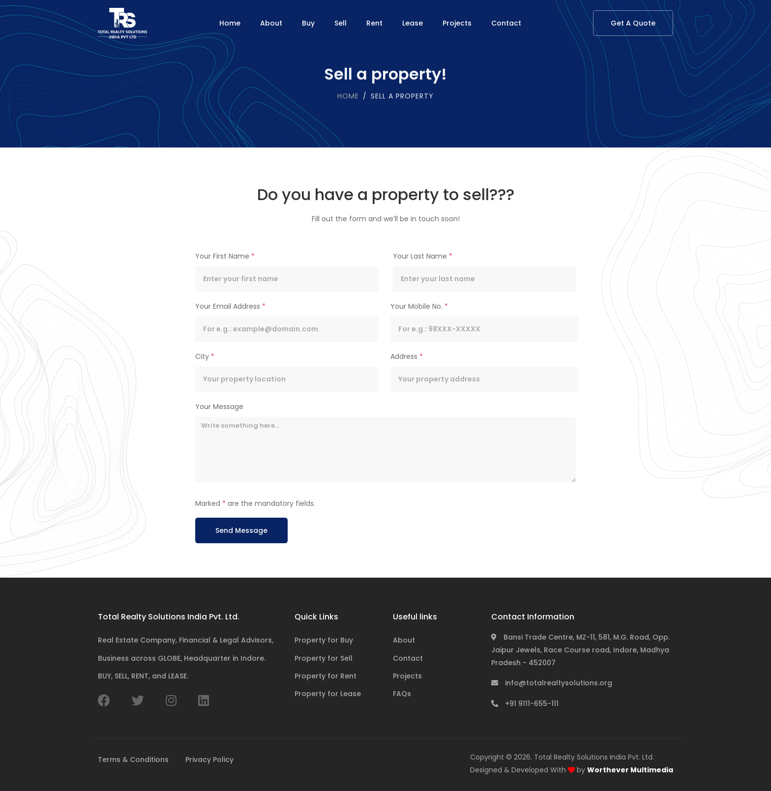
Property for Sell (324, 658)
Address (406, 356)
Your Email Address (230, 306)
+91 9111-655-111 (525, 703)
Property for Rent (325, 676)
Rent (374, 23)
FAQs (402, 694)
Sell (340, 23)
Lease (412, 23)
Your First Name (225, 256)
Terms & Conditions (133, 759)
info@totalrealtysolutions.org (551, 683)
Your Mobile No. (419, 306)
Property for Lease (328, 694)
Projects (457, 23)
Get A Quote (633, 23)
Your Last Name (422, 256)
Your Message (219, 406)
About (271, 23)
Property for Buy (324, 640)
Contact (506, 23)
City (204, 356)
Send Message (241, 530)
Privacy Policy (209, 759)
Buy (308, 23)
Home (229, 23)
